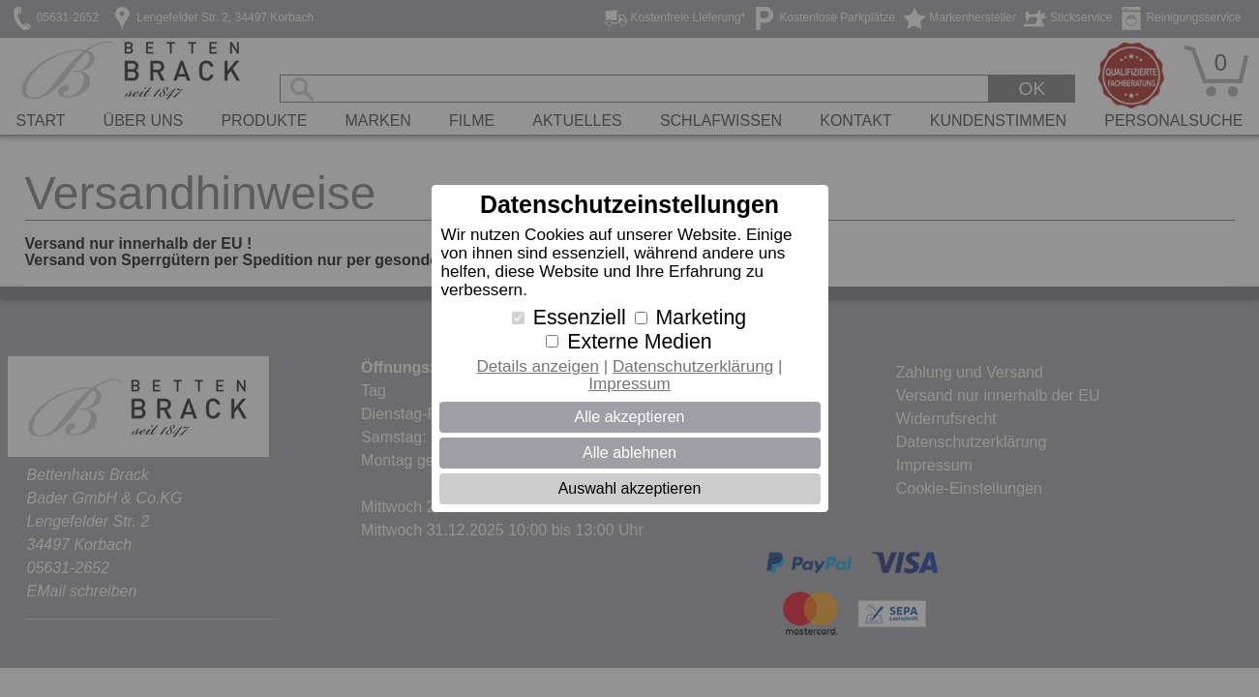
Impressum (629, 384)
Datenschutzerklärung (693, 366)
